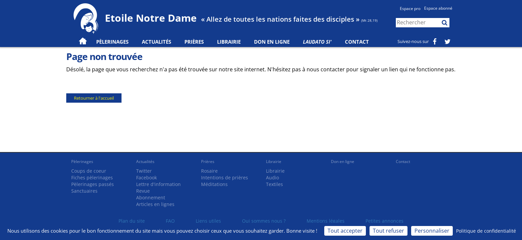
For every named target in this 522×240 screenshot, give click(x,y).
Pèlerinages (82, 161)
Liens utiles (208, 221)
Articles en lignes (155, 204)
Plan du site (132, 221)
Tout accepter (345, 230)
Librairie (229, 41)
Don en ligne (272, 41)
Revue (143, 191)
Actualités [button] (156, 41)
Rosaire (209, 171)
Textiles (274, 184)
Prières (194, 41)
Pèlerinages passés (92, 184)
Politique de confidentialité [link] (486, 231)
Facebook (146, 177)
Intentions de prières (224, 177)
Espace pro (410, 8)
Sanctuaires (84, 191)
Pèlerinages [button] (112, 41)
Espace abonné (438, 8)
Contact (357, 41)
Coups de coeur (88, 171)
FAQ (170, 221)
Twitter (144, 171)
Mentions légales (326, 221)
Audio (272, 177)
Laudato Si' (317, 41)
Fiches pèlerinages (92, 177)
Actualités (145, 161)
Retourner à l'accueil (94, 98)
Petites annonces (384, 221)
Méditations (214, 184)
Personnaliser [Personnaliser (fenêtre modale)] (431, 230)
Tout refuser (388, 230)
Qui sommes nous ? (264, 221)
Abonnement (150, 197)
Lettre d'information (158, 184)
